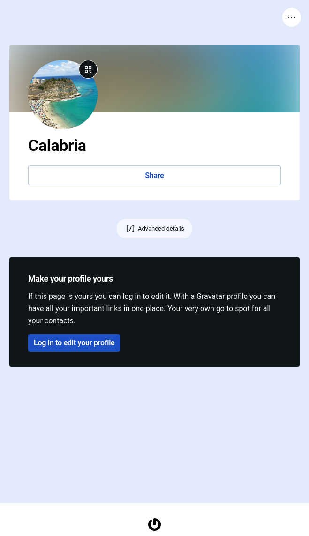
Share (154, 175)
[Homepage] (154, 524)
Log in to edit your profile (74, 342)
